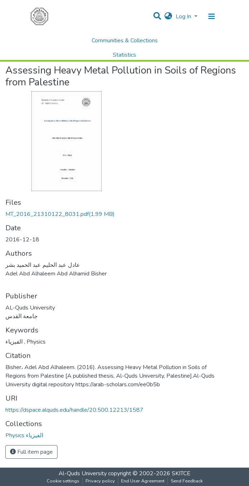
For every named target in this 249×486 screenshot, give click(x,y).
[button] (168, 16)
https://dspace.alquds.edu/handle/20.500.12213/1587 (74, 410)
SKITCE (181, 473)
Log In (184, 16)
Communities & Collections (125, 40)
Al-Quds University (83, 473)
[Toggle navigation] (212, 16)
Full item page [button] (31, 452)
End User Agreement (143, 481)
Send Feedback (187, 481)
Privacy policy (100, 481)
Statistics (124, 55)
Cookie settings (63, 481)
